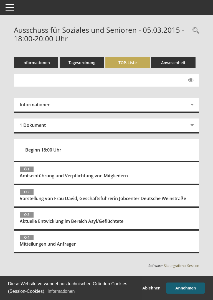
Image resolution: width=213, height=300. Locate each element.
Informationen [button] (61, 291)
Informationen (36, 62)
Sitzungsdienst (181, 265)
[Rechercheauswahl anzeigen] (194, 30)
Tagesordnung (82, 62)
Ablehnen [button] (151, 288)
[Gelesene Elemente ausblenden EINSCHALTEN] (191, 80)
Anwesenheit (173, 62)
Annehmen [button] (185, 288)
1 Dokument (33, 125)
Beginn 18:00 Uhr (43, 150)
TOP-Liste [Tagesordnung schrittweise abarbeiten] (127, 62)
